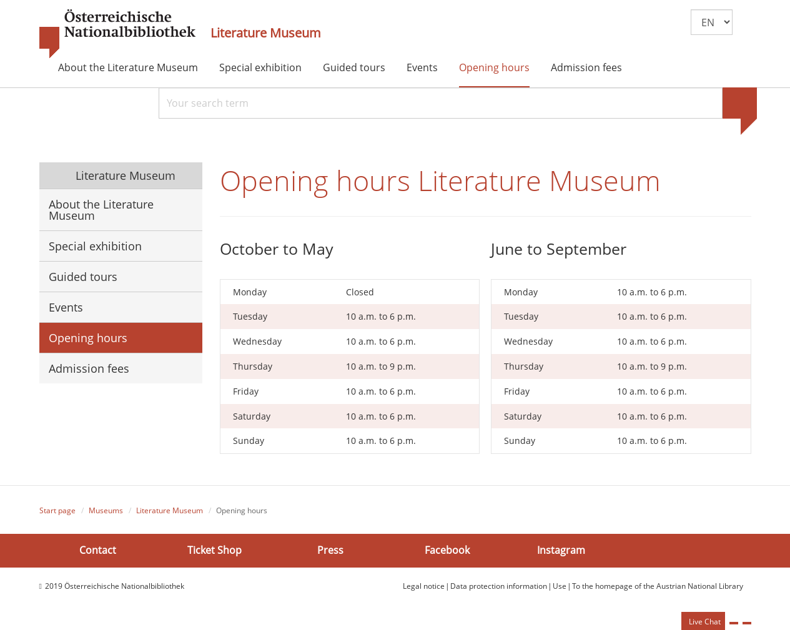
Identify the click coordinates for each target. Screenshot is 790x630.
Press (330, 550)
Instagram (561, 550)
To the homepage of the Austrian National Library (657, 586)
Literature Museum (265, 33)
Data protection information (498, 586)
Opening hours (494, 67)
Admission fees (586, 67)
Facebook (447, 550)
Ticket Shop (214, 550)
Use (559, 586)
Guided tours (354, 67)
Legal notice (424, 586)
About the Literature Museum (128, 67)
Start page (57, 510)
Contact (97, 550)
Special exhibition (260, 67)
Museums (106, 510)
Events (422, 67)
